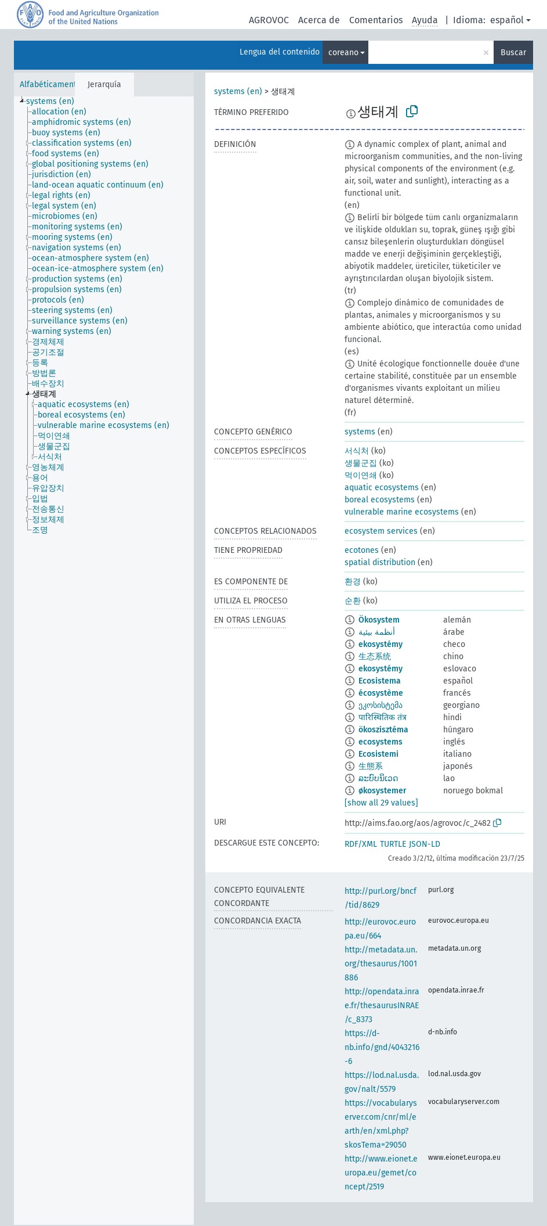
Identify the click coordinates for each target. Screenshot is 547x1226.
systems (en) (238, 91)
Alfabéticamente (50, 84)
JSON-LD (424, 844)
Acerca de (319, 20)
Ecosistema (379, 681)
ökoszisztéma (383, 730)
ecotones (362, 550)
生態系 (370, 766)
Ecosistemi (378, 754)
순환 (353, 601)
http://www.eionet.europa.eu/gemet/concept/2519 (381, 1173)
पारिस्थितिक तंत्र (382, 717)
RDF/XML (361, 844)
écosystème (380, 693)
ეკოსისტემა (380, 705)
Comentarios (376, 20)
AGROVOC (269, 20)
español (507, 20)
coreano (343, 52)
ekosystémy (380, 644)
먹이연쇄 (361, 475)
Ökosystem (379, 620)
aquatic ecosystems (382, 487)
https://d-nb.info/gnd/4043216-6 (382, 1047)
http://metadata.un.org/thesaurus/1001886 (381, 964)
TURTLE (393, 844)
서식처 (357, 451)
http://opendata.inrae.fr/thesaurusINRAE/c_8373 (382, 1005)
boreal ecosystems (380, 500)
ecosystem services (381, 531)
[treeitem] (55, 101)
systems (360, 432)
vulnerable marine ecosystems (402, 512)
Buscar (513, 52)
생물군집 (361, 463)
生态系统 (374, 656)
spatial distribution (380, 562)
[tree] (104, 660)
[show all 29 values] (381, 803)
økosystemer (382, 791)
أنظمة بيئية (376, 632)
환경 (353, 582)
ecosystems (380, 742)
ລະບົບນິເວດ (378, 778)
